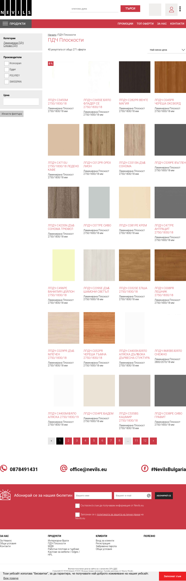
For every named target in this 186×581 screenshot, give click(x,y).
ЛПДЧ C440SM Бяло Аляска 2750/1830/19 (63, 415)
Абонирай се (164, 496)
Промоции (125, 23)
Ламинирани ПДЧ (14, 42)
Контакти (177, 23)
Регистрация (103, 543)
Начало (52, 34)
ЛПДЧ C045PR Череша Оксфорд (168, 101)
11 (136, 440)
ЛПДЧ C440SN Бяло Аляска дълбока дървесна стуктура (134, 354)
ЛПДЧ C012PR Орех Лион (97, 164)
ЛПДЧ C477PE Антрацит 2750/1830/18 (164, 229)
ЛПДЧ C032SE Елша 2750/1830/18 (133, 289)
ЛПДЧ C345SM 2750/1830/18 (58, 101)
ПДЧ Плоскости (57, 543)
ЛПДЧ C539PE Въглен (170, 162)
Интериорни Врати (58, 540)
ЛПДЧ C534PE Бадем (99, 413)
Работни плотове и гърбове (63, 549)
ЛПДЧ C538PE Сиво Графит (168, 415)
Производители (13, 57)
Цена (6, 95)
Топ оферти (145, 23)
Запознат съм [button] (172, 576)
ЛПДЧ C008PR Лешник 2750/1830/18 (164, 291)
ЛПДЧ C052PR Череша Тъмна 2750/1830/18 (95, 354)
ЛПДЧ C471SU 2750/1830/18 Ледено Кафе (63, 166)
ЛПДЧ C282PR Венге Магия (133, 101)
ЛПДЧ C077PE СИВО (97, 225)
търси (130, 8)
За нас (162, 23)
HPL (50, 554)
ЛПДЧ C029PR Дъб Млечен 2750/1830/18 (61, 354)
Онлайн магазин (111, 571)
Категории (9, 38)
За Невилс (6, 540)
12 (145, 440)
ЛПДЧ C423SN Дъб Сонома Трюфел (61, 227)
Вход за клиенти (105, 540)
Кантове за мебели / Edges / (64, 551)
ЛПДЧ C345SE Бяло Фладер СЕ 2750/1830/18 (97, 103)
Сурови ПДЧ (11, 45)
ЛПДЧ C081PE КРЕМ (133, 225)
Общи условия (8, 543)
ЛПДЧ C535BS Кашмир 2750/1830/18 (128, 417)
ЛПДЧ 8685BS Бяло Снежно (168, 352)
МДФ (51, 546)
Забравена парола (106, 546)
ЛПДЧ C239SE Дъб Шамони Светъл (97, 289)
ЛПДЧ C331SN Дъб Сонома (132, 164)
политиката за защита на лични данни (118, 514)
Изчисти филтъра (12, 113)
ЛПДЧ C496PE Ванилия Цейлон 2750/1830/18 (61, 291)
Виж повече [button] (10, 578)
